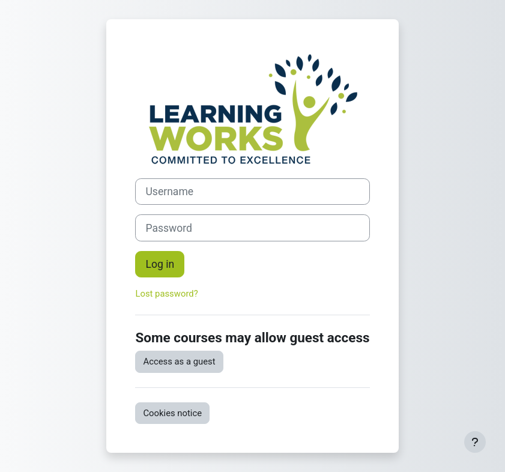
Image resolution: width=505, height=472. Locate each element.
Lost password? (166, 293)
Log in (159, 264)
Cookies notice (172, 413)
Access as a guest (179, 361)
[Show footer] (475, 442)
